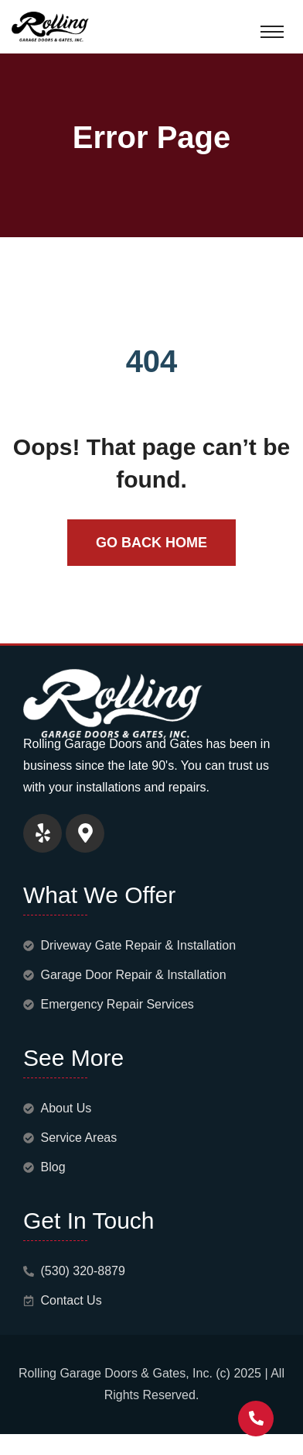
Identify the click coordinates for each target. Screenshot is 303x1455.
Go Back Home (151, 542)
